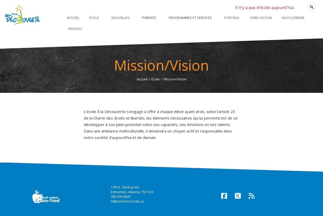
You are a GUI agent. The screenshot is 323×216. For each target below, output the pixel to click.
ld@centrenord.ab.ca (127, 201)
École (155, 79)
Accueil (142, 79)
